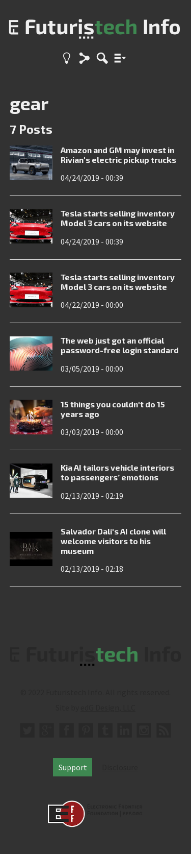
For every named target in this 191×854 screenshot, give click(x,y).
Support (73, 767)
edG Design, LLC (107, 707)
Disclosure (120, 767)
